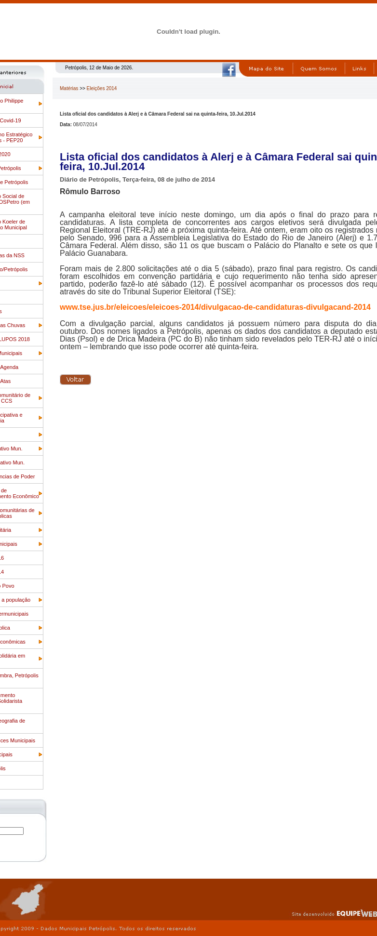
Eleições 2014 (102, 88)
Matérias (69, 88)
